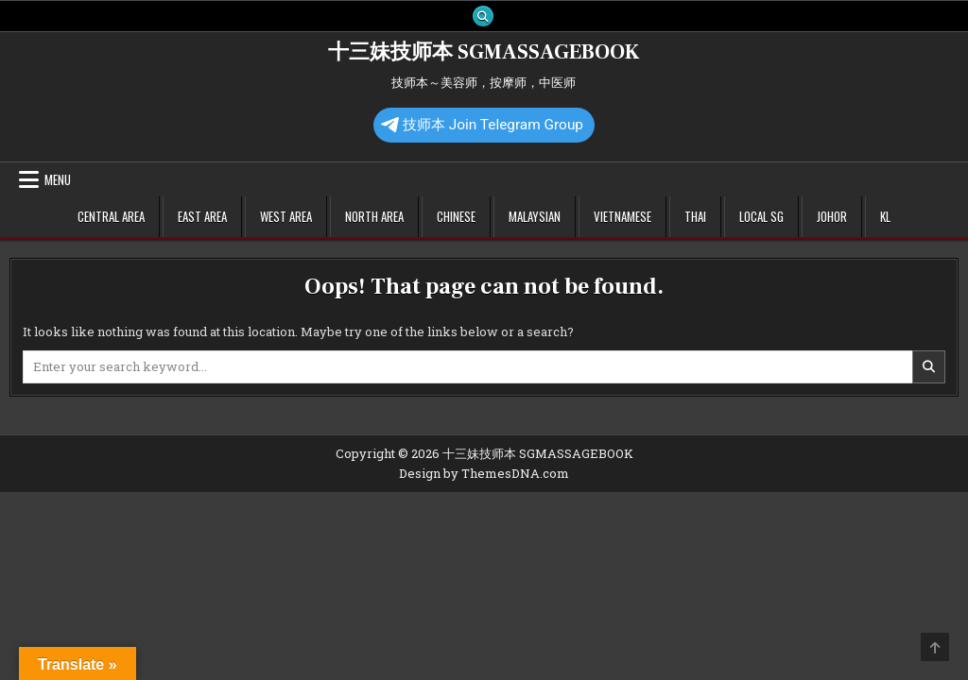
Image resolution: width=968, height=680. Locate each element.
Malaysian (535, 216)
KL (885, 216)
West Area (286, 216)
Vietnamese (622, 216)
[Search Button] (483, 16)
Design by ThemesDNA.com (484, 473)
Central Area (111, 216)
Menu (57, 179)
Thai (695, 216)
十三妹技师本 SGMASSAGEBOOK (483, 52)
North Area (374, 216)
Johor (832, 216)
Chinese (456, 216)
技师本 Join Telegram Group (482, 124)
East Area (202, 216)
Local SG (761, 216)
